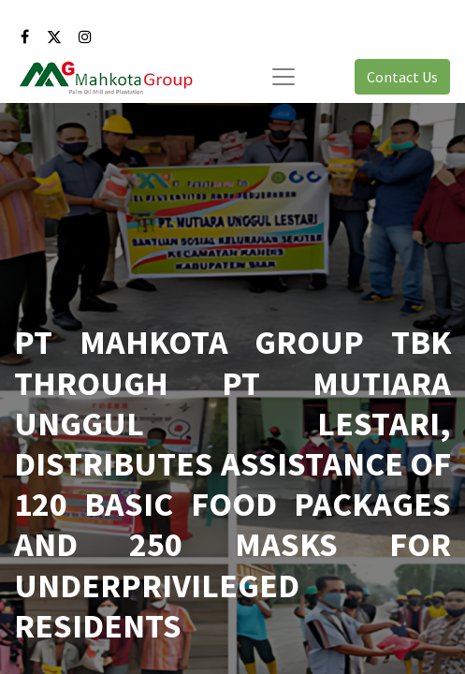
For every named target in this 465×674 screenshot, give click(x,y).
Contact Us (402, 76)
